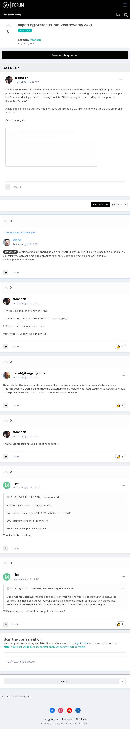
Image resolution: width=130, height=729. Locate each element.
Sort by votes (100, 204)
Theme (67, 719)
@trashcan (10, 252)
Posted (28, 81)
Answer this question (65, 55)
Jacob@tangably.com (55, 588)
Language (51, 719)
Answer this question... (22, 661)
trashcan (35, 39)
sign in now (81, 643)
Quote (17, 186)
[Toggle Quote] (8, 497)
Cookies (81, 719)
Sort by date (119, 204)
